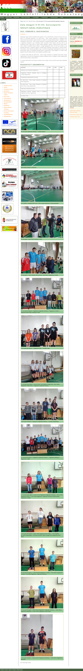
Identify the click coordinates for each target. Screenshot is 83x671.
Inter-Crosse (6, 96)
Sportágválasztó (7, 100)
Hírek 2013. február (32, 21)
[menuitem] (2, 18)
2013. (27, 21)
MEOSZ (5, 103)
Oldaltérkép (16, 17)
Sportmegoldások (8, 101)
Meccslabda (6, 91)
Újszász (5, 87)
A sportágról (36, 17)
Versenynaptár (54, 17)
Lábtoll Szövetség (25, 17)
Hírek (62, 17)
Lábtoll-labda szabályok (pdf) (76, 114)
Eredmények (45, 17)
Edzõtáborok (6, 105)
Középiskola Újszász (8, 89)
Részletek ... (72, 71)
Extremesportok (7, 98)
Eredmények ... (23, 34)
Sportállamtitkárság (8, 114)
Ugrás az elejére (12, 669)
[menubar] (33, 18)
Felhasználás (73, 42)
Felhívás (3, 19)
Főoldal (2, 17)
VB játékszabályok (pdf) (74, 116)
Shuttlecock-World (8, 85)
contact (6, 669)
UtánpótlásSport (7, 116)
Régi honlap (9, 17)
